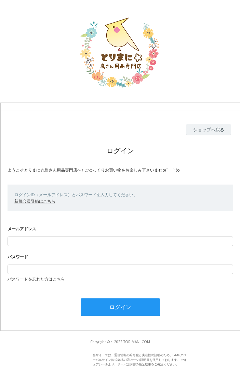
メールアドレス (22, 229)
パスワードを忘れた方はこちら (36, 279)
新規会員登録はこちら (34, 201)
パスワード (18, 257)
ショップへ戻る (208, 129)
